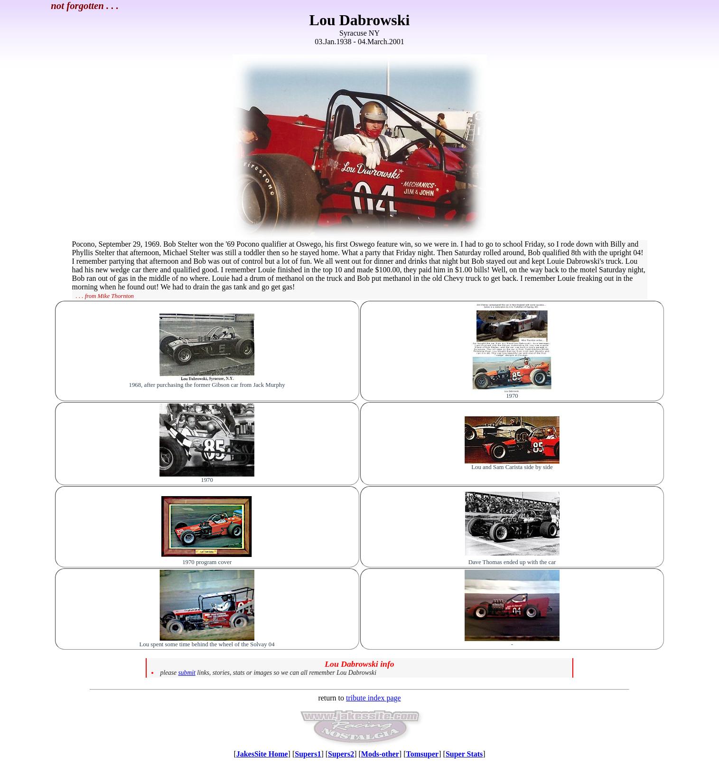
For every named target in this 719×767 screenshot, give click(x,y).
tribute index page (373, 698)
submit (187, 672)
